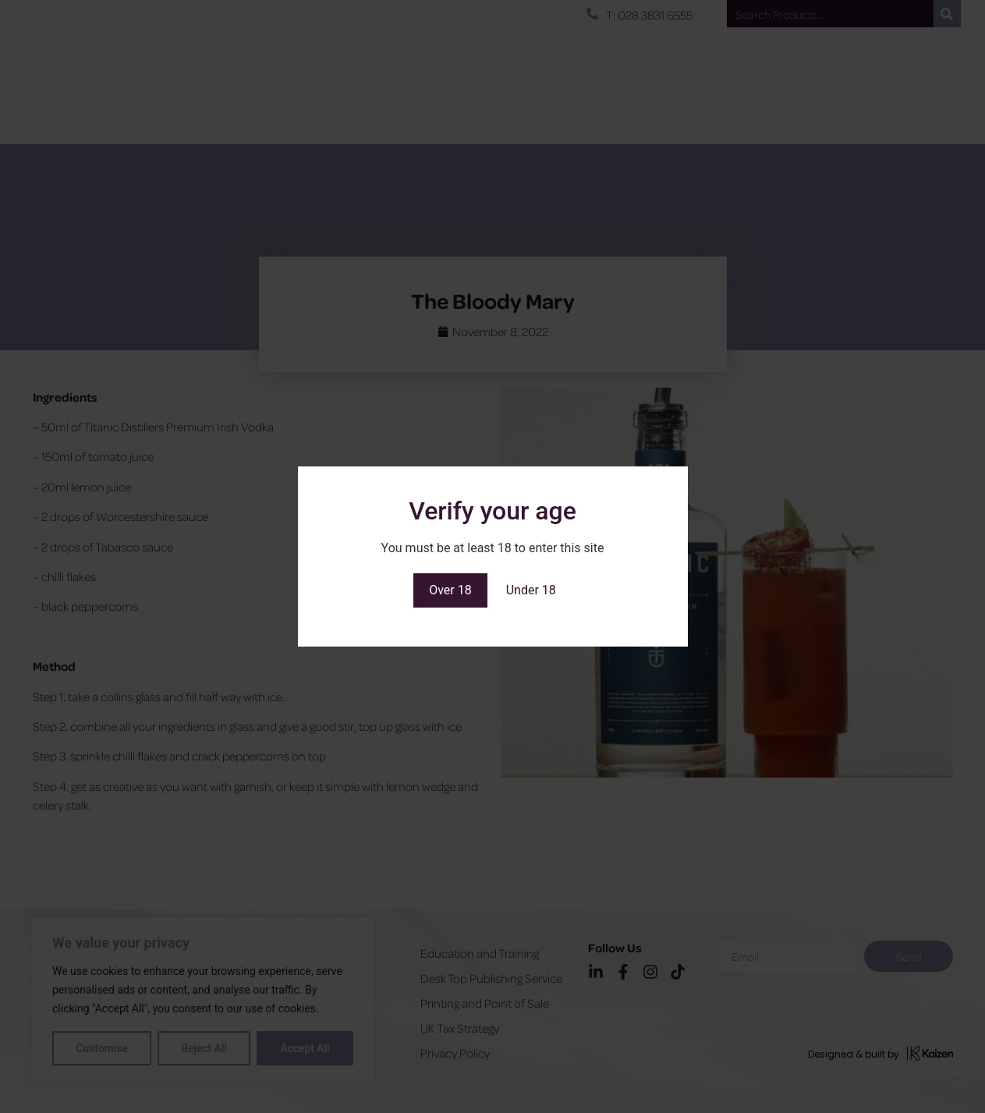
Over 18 (450, 590)
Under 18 (531, 590)
